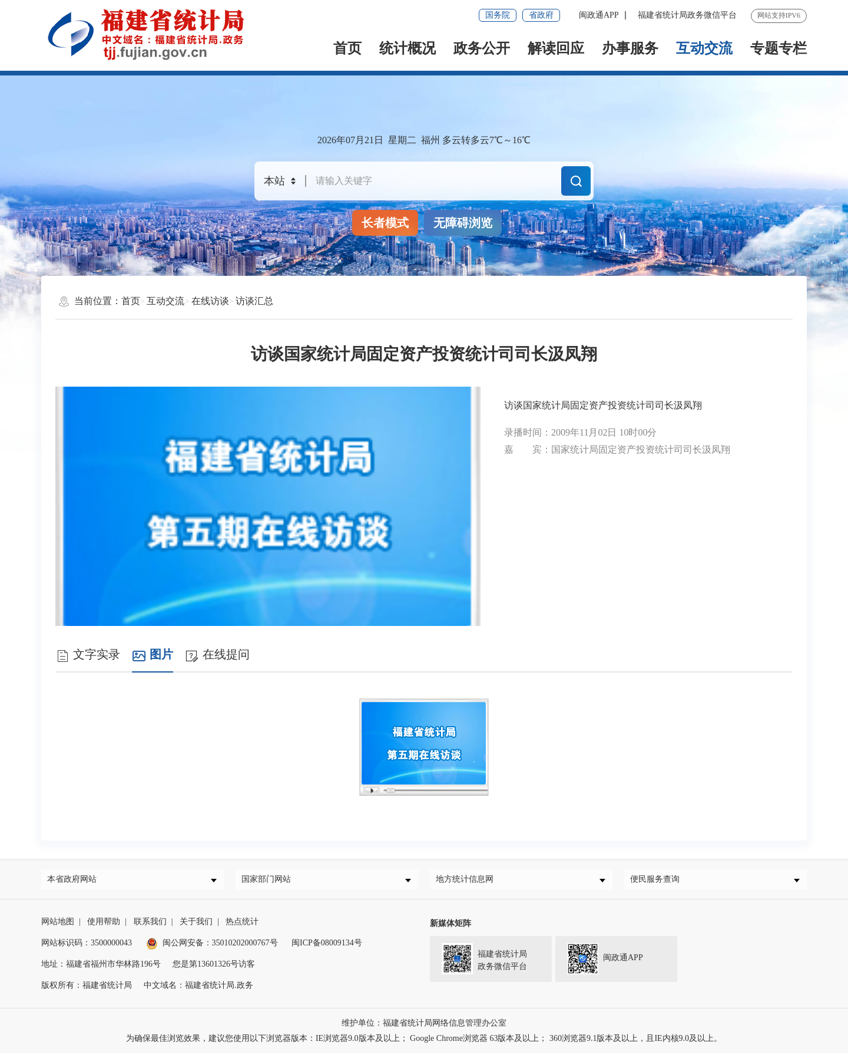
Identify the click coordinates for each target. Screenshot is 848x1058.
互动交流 (704, 48)
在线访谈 (210, 301)
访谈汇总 (254, 301)
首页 (347, 48)
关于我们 (196, 926)
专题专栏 (778, 48)
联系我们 (150, 926)
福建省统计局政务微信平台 (687, 15)
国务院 (497, 15)
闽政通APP (599, 15)
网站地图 (57, 926)
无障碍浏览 (462, 222)
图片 (152, 655)
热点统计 (242, 926)
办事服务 (630, 48)
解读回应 (556, 48)
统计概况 (407, 48)
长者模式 (385, 222)
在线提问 (217, 655)
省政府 (541, 15)
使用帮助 (103, 926)
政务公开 (481, 48)
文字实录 (87, 655)
